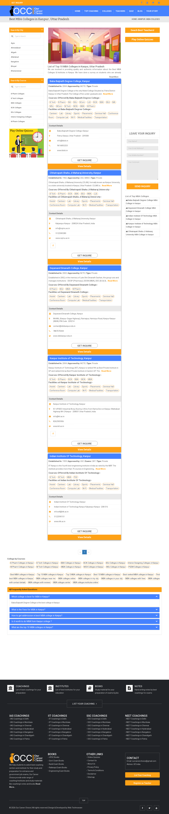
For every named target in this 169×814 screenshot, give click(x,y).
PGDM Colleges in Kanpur (138, 567)
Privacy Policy (93, 767)
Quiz (131, 11)
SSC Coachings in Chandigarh (100, 735)
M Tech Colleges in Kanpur (47, 567)
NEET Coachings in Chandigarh (139, 735)
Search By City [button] (17, 30)
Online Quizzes (94, 757)
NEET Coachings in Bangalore (138, 732)
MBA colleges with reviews (39, 582)
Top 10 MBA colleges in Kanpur (50, 574)
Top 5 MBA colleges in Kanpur (78, 574)
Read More (113, 77)
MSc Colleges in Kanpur (116, 567)
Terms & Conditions (96, 770)
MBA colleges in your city (112, 578)
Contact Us (92, 760)
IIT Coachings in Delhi (57, 719)
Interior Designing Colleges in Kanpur (143, 563)
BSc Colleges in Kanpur (115, 563)
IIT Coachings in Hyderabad (60, 729)
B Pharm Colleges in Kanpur (22, 563)
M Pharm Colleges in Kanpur (22, 567)
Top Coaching (91, 11)
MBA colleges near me (45, 578)
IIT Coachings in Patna (58, 739)
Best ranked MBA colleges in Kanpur (138, 574)
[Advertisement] (142, 85)
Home (77, 11)
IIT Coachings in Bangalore (60, 732)
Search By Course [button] (18, 81)
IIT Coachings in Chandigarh (60, 735)
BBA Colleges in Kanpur (71, 563)
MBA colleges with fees (135, 578)
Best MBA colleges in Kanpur (22, 574)
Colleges (107, 11)
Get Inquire (84, 160)
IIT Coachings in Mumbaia (59, 722)
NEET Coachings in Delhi (136, 719)
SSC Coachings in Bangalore (99, 732)
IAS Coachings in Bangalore (21, 732)
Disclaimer (92, 774)
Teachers (120, 11)
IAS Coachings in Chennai (20, 725)
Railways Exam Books (58, 767)
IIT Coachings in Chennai (59, 725)
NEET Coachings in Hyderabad (138, 729)
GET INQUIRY (17, 3)
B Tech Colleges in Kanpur (47, 563)
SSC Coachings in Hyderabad (100, 729)
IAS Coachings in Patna (20, 739)
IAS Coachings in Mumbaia (21, 722)
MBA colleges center (61, 582)
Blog (140, 11)
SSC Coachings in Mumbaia (99, 722)
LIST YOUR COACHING (84, 703)
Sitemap (91, 777)
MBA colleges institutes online (85, 582)
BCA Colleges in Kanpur (93, 563)
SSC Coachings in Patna (97, 739)
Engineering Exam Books (59, 771)
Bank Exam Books (56, 764)
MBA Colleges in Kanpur (71, 567)
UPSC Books (54, 757)
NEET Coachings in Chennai (137, 725)
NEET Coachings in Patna (136, 739)
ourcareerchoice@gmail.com (144, 761)
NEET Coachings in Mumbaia (138, 722)
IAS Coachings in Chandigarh (22, 735)
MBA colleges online (66, 578)
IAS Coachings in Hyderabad (22, 729)
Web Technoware (75, 808)
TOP (83, 800)
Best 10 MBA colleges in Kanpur (107, 574)
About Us (91, 764)
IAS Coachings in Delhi (19, 719)
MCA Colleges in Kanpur (94, 567)
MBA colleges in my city (88, 578)
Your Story (152, 11)
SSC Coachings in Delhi (97, 719)
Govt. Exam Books (56, 761)
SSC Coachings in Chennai (98, 725)
